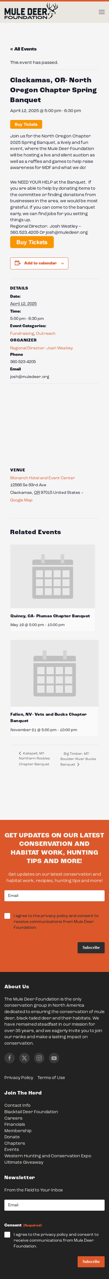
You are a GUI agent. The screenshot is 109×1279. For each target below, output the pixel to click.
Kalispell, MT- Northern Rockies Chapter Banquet (34, 759)
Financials (14, 1125)
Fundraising (22, 334)
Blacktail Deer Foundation (31, 1112)
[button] (102, 12)
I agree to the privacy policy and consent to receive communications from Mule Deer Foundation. (56, 922)
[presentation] (52, 576)
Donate (12, 1137)
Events (11, 1150)
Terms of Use (51, 1078)
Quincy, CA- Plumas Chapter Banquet (50, 616)
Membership (18, 1131)
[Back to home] (31, 12)
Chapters (14, 1144)
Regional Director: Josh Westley (41, 348)
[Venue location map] (54, 425)
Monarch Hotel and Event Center (42, 478)
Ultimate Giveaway (23, 1162)
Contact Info (17, 1106)
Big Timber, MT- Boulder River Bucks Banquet (78, 759)
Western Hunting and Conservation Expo (47, 1156)
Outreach (46, 334)
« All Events (23, 49)
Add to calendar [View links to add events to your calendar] (40, 263)
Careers (13, 1118)
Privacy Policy (18, 1078)
